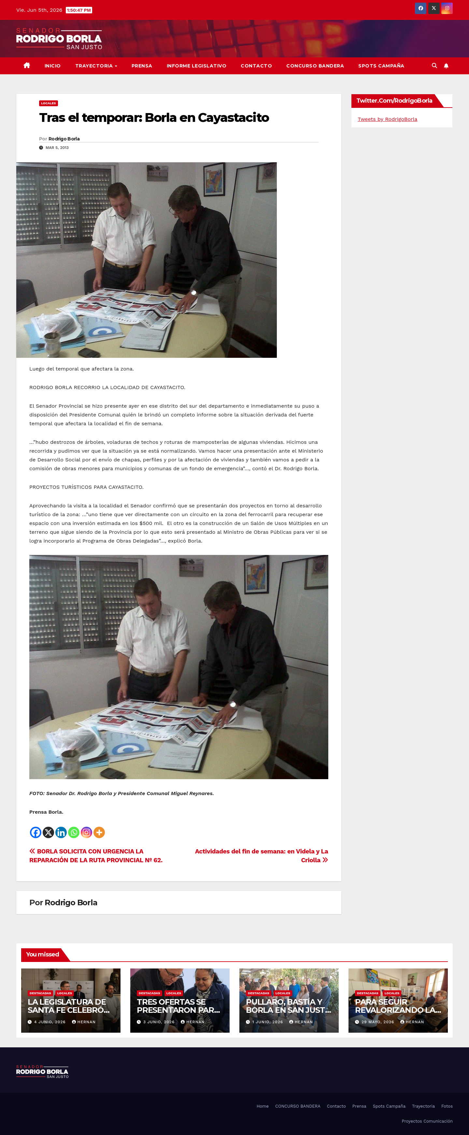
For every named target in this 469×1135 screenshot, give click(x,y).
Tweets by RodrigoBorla (388, 119)
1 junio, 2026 (268, 1022)
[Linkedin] (61, 832)
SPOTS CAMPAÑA (381, 66)
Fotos (447, 1106)
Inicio (53, 66)
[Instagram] (86, 832)
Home (263, 1106)
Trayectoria (94, 66)
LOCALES (48, 103)
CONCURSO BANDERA (315, 66)
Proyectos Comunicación (427, 1121)
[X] (48, 832)
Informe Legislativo (197, 66)
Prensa (142, 66)
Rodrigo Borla (64, 139)
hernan (84, 1022)
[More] (99, 832)
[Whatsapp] (73, 832)
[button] (434, 66)
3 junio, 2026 (159, 1022)
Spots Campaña (389, 1106)
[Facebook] (35, 832)
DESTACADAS (40, 993)
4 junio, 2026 (50, 1022)
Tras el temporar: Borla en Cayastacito (154, 117)
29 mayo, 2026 (379, 1022)
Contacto (256, 66)
